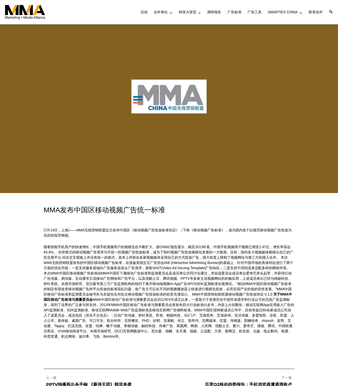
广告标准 (234, 12)
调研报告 (214, 12)
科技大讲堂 (187, 12)
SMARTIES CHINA (283, 12)
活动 (143, 12)
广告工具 (254, 12)
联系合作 (316, 12)
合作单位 (161, 12)
